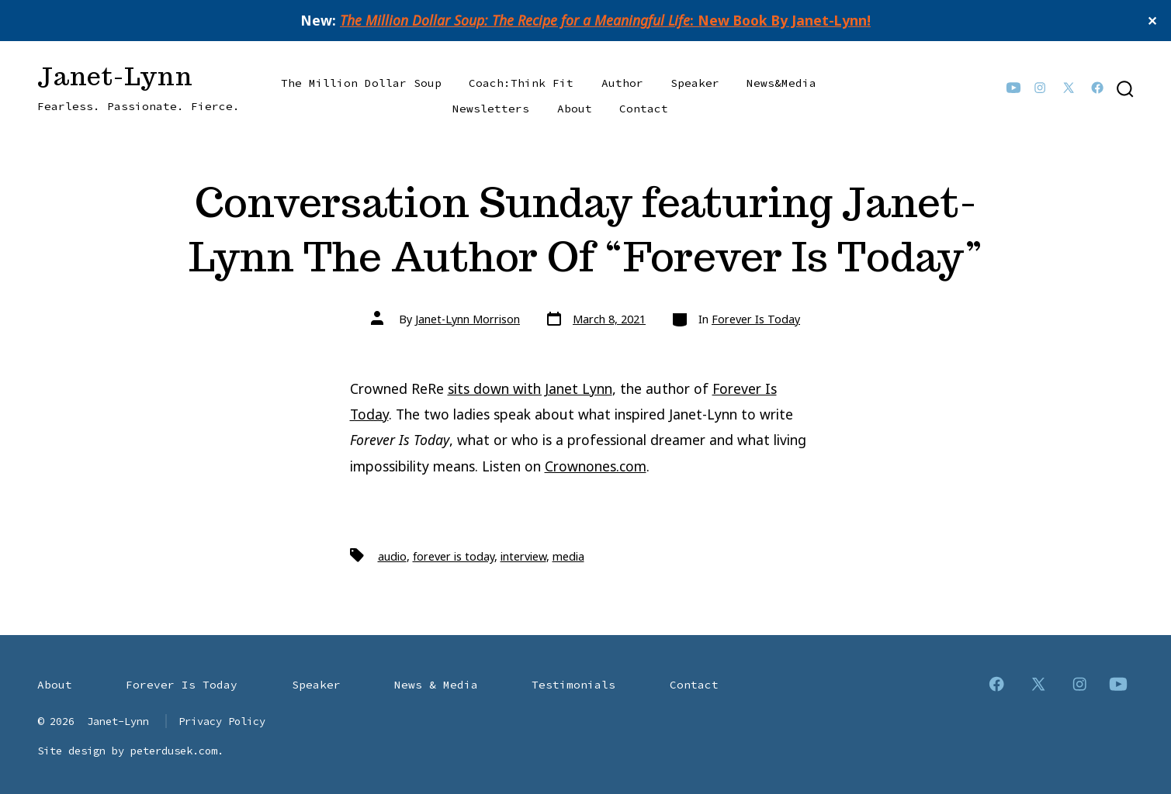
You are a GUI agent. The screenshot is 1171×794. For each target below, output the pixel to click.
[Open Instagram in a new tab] (1040, 88)
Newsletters (490, 109)
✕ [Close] (1153, 21)
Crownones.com (595, 466)
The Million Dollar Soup (361, 83)
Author (622, 83)
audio (392, 556)
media (568, 556)
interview (523, 556)
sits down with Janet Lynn (530, 388)
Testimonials (573, 685)
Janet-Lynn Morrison (467, 319)
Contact (643, 109)
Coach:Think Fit (521, 83)
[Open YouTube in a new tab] (1013, 88)
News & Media (436, 685)
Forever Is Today (756, 319)
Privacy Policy (221, 721)
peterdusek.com (173, 751)
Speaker (694, 83)
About (574, 109)
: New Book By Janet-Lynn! (605, 20)
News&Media (781, 83)
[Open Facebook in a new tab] (1097, 88)
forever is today (453, 556)
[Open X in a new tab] (1068, 88)
